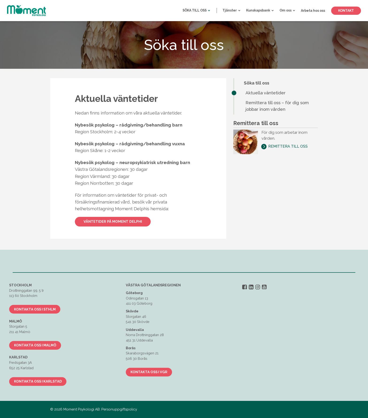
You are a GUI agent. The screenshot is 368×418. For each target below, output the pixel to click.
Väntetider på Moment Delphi (113, 221)
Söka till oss (256, 83)
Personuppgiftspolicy (119, 409)
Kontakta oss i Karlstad (38, 381)
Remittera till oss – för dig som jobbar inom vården (277, 106)
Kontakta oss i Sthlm (35, 309)
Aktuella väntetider (265, 92)
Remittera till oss (288, 146)
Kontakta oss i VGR (148, 372)
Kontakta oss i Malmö (35, 345)
